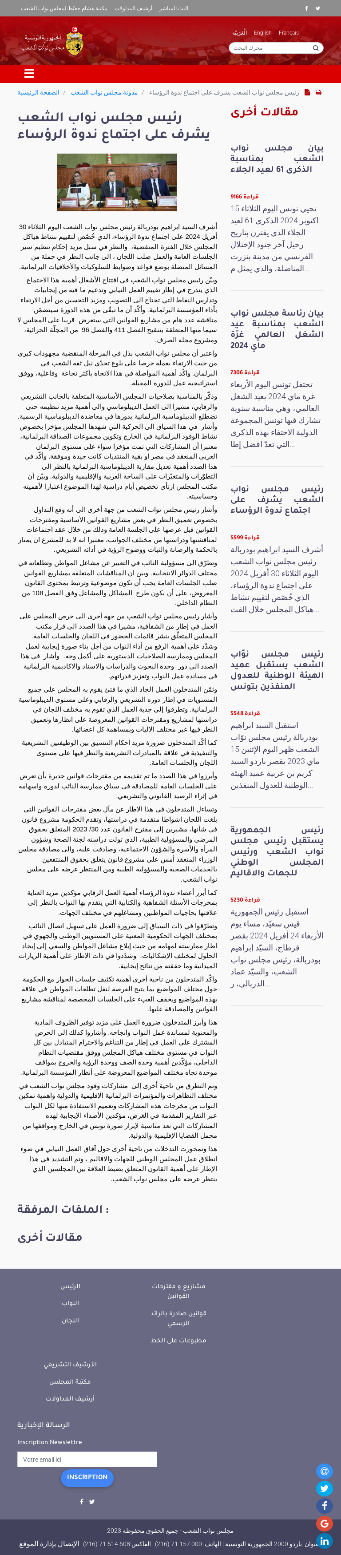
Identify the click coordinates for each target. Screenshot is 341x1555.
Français (289, 33)
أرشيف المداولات (133, 8)
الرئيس (70, 1287)
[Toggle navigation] (29, 74)
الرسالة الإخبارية (43, 1426)
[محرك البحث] (276, 48)
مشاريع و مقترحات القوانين (179, 1292)
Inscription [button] (87, 1478)
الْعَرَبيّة (239, 33)
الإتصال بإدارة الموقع (49, 1543)
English (263, 33)
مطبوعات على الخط (178, 1341)
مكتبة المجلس (70, 1382)
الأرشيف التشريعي (70, 1365)
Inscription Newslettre (49, 1443)
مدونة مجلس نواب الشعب (104, 92)
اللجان (70, 1321)
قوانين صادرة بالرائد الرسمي (178, 1319)
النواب (70, 1304)
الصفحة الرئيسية (38, 92)
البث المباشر (173, 8)
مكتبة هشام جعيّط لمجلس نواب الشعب (64, 8)
